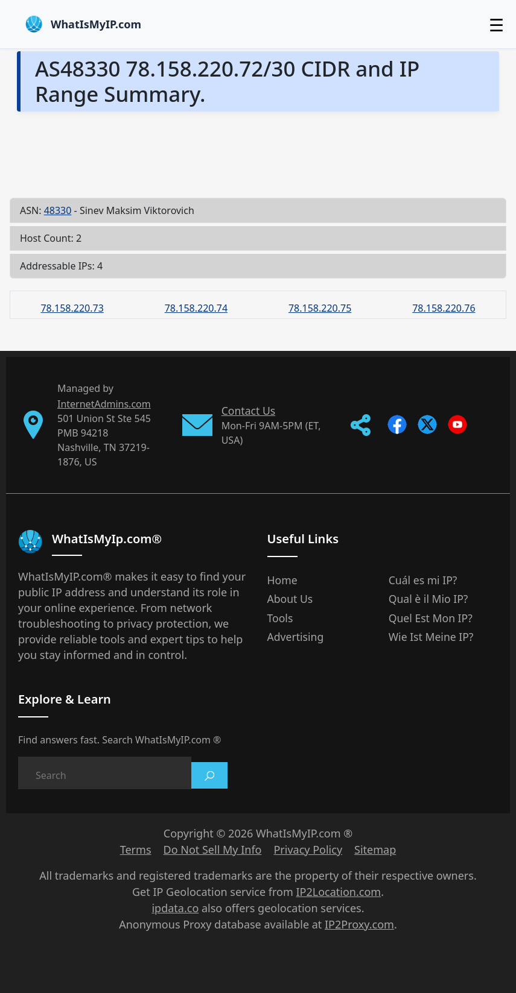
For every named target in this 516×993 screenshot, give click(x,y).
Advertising (295, 636)
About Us (290, 598)
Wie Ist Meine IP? (431, 636)
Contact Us (248, 410)
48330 (58, 210)
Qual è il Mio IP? (428, 598)
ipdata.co (175, 908)
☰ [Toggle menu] (496, 24)
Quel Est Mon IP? (431, 618)
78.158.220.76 (443, 308)
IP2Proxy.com (359, 924)
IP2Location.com (338, 891)
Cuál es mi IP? (423, 580)
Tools (280, 618)
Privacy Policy (307, 849)
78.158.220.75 (319, 308)
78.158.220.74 (196, 308)
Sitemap (375, 849)
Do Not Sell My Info (213, 849)
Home (282, 580)
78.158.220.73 (71, 308)
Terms (135, 849)
